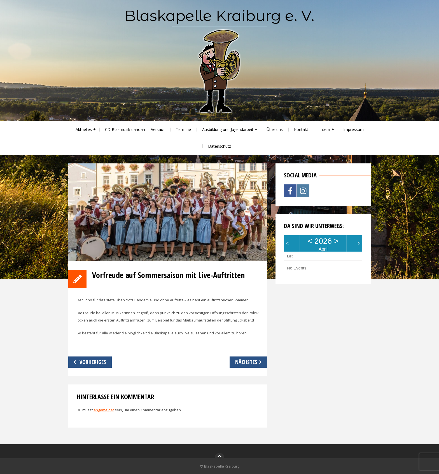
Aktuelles (84, 129)
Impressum (353, 129)
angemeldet (104, 409)
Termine (183, 129)
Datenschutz (219, 146)
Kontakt (301, 129)
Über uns (275, 129)
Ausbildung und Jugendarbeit (227, 129)
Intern (324, 129)
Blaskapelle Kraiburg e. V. (219, 16)
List (290, 256)
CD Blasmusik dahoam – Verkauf (135, 129)
